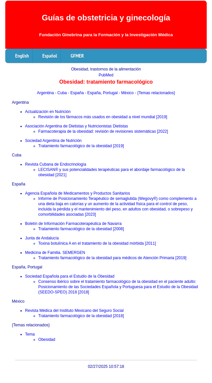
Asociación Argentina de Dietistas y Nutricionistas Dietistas (76, 126)
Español (50, 55)
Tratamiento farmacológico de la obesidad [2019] (81, 146)
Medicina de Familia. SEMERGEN (55, 252)
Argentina (46, 93)
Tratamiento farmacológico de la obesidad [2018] (81, 316)
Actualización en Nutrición (48, 111)
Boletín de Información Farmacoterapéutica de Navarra (73, 223)
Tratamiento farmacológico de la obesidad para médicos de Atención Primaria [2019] (112, 258)
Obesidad (46, 339)
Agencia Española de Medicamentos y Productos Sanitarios (77, 193)
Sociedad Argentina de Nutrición (53, 140)
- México (127, 93)
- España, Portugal (102, 93)
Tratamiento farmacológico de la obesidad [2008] (81, 229)
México (18, 301)
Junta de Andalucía (42, 238)
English (22, 55)
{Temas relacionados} (31, 325)
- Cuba (61, 93)
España (18, 184)
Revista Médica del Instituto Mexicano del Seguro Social (74, 310)
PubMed (106, 75)
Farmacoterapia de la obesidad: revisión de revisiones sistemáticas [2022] (103, 131)
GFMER (77, 55)
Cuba (16, 155)
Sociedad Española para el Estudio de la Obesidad (69, 276)
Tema (30, 334)
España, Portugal (27, 267)
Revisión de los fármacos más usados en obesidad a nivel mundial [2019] (102, 117)
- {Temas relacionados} (155, 93)
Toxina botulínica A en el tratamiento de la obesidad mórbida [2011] (97, 243)
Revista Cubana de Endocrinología (55, 164)
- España (76, 93)
